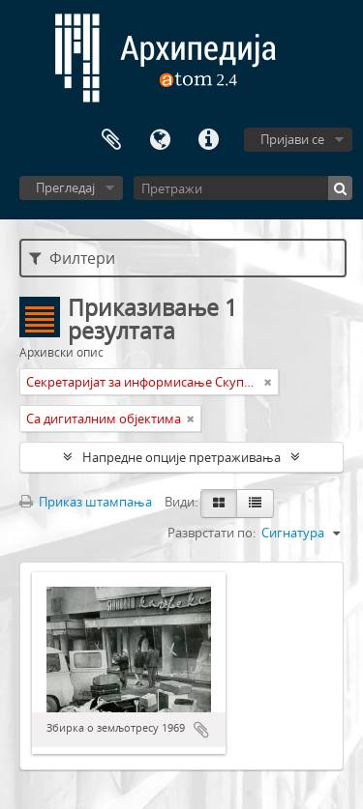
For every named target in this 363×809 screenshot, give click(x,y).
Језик (160, 140)
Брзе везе (208, 140)
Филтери (72, 258)
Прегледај (65, 187)
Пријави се (292, 139)
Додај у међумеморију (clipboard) (201, 729)
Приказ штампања (85, 501)
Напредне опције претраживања (181, 457)
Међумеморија (111, 140)
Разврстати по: (211, 532)
